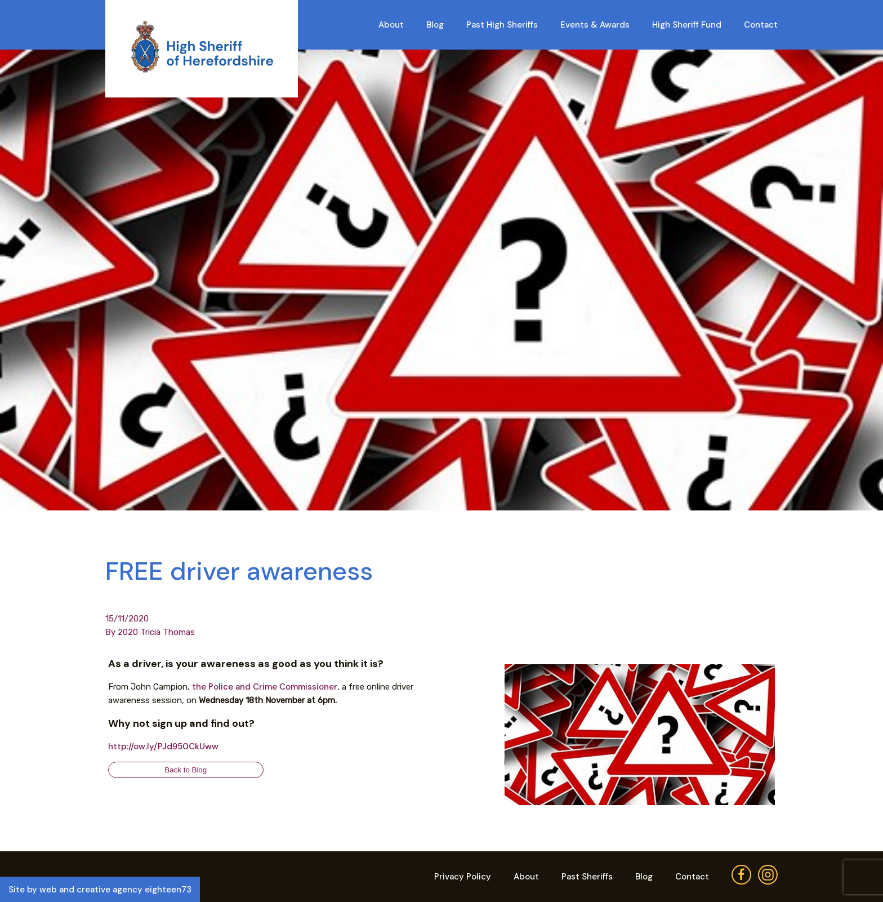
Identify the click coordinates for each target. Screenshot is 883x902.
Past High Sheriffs (502, 24)
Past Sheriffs (587, 876)
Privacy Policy (462, 876)
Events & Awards (595, 24)
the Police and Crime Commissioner (264, 686)
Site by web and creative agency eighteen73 (99, 889)
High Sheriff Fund (686, 24)
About (391, 24)
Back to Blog (185, 770)
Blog (435, 24)
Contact (761, 24)
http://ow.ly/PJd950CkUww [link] (163, 746)
